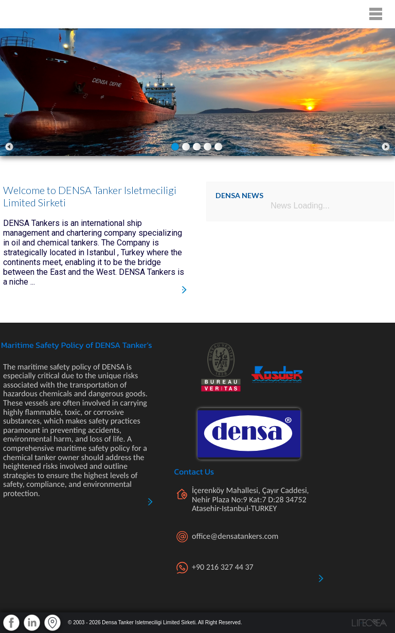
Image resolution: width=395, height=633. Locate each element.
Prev (9, 146)
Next (385, 146)
